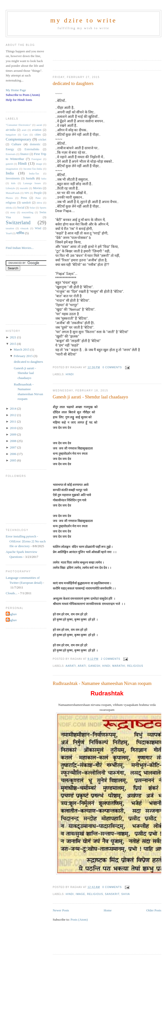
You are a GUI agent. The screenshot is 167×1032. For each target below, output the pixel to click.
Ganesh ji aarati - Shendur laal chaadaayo (90, 396)
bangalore (11, 134)
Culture (16, 144)
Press (24, 198)
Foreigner (36, 159)
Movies (37, 188)
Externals (10, 154)
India (10, 173)
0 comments (112, 367)
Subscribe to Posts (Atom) (23, 95)
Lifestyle (10, 188)
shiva (125, 894)
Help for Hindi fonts (19, 100)
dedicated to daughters (73, 83)
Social (20, 207)
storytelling (27, 212)
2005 (13, 460)
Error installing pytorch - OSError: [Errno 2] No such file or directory (26, 541)
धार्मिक (20, 233)
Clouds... (11, 593)
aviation (37, 130)
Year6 (9, 233)
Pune (38, 198)
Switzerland (18, 222)
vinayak (24, 228)
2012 (13, 415)
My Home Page (16, 90)
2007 (13, 447)
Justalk (30, 178)
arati (82, 665)
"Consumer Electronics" (18, 125)
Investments (13, 178)
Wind (38, 228)
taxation (10, 228)
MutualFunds (12, 193)
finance (24, 154)
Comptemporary (18, 139)
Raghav (12, 614)
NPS (26, 193)
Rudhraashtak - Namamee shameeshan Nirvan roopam (102, 683)
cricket (42, 139)
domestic (35, 144)
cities (38, 134)
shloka (9, 207)
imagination (12, 168)
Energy (10, 149)
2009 (13, 434)
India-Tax (34, 173)
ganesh (94, 665)
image (80, 894)
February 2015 (23, 356)
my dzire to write (83, 20)
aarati (71, 665)
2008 (13, 441)
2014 (13, 408)
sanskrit (112, 894)
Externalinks (32, 149)
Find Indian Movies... (20, 248)
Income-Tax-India (32, 168)
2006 (13, 454)
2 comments (110, 659)
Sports (43, 207)
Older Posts (153, 910)
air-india (10, 130)
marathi (118, 665)
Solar (32, 207)
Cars (25, 134)
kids (13, 183)
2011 (13, 421)
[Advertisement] (88, 47)
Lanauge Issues (32, 183)
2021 (13, 337)
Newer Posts (61, 910)
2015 (13, 344)
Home (108, 910)
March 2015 (22, 349)
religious (135, 665)
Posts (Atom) (79, 919)
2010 (13, 428)
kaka (43, 178)
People (38, 193)
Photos (9, 198)
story (12, 212)
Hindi (70, 374)
